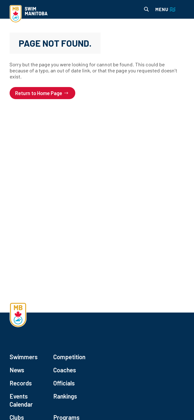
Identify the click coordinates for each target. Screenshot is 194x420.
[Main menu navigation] (165, 9)
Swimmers (24, 356)
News (17, 370)
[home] (28, 14)
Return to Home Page (38, 93)
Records (21, 383)
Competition (69, 356)
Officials (64, 383)
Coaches (64, 370)
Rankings (65, 396)
